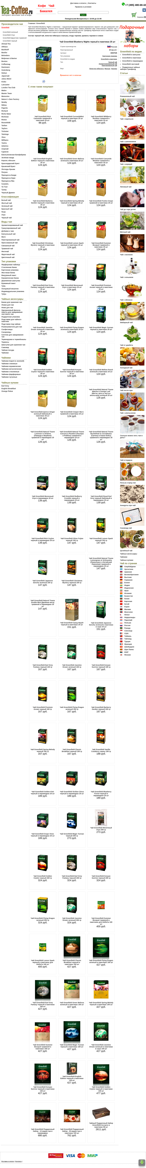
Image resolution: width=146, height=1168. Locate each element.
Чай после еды (126, 390)
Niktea (4, 105)
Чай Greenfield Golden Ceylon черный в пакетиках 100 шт (101, 1089)
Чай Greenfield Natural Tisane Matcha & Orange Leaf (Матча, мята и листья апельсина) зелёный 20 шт (101, 392)
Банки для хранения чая (11, 302)
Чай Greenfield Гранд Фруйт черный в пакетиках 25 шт (72, 624)
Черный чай (6, 218)
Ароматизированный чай (12, 225)
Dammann (5, 67)
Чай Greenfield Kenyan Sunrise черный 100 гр (101, 666)
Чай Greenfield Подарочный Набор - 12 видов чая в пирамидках (42, 1131)
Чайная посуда (7, 350)
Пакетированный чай (10, 240)
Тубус (3, 294)
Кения (126, 599)
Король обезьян (8, 160)
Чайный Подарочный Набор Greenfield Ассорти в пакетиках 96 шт (101, 1125)
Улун (3, 215)
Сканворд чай (126, 528)
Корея (126, 607)
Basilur (4, 53)
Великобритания (131, 575)
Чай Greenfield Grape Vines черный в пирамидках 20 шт (43, 835)
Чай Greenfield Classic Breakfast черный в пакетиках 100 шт (72, 962)
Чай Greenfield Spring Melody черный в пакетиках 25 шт (72, 202)
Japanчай (5, 76)
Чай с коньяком (126, 277)
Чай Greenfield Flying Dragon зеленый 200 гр (43, 919)
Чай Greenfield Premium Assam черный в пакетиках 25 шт (101, 287)
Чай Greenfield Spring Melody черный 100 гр (43, 750)
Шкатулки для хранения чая (13, 345)
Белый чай (6, 200)
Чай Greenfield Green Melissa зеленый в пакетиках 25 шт (72, 160)
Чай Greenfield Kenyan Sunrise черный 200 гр (101, 877)
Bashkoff (5, 50)
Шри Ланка (129, 649)
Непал (127, 615)
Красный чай (6, 209)
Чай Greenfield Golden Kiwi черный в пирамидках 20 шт (43, 793)
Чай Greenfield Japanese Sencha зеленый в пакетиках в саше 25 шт (101, 625)
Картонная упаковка (9, 270)
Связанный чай (7, 246)
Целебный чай (126, 551)
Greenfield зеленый (10, 32)
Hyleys (4, 73)
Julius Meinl (6, 79)
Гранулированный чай (11, 228)
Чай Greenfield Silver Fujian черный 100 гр (72, 539)
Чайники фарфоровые (11, 374)
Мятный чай (125, 232)
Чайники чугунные (9, 377)
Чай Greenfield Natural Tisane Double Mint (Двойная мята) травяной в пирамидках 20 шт (43, 603)
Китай (126, 604)
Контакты (92, 3)
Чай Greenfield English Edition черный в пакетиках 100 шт (71, 1078)
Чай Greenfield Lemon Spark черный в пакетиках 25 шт (72, 244)
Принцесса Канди (8, 175)
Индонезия (129, 588)
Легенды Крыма (8, 169)
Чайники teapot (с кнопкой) (12, 361)
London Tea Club (8, 88)
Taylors (4, 128)
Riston (4, 120)
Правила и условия (83, 7)
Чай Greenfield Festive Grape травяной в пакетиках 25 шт (101, 202)
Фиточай (5, 251)
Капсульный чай (8, 234)
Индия (127, 585)
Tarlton (4, 125)
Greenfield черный (10, 41)
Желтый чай (6, 203)
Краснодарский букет (10, 163)
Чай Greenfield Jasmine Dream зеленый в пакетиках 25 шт (43, 329)
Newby (4, 102)
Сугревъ (5, 184)
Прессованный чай (9, 243)
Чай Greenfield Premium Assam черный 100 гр (43, 708)
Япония (127, 655)
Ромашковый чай (127, 96)
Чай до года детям (128, 209)
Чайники (5, 353)
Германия (128, 580)
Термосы (5, 342)
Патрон (4, 172)
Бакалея (46, 11)
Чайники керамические (11, 366)
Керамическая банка (10, 278)
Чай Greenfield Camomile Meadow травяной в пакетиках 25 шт (101, 161)
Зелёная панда (7, 158)
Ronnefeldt (5, 123)
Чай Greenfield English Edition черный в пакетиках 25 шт (42, 161)
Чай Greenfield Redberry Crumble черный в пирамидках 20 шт (72, 498)
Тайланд (128, 639)
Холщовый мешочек (9, 289)
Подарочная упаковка (10, 317)
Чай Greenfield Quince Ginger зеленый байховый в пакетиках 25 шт (43, 414)
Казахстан (128, 596)
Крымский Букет (8, 166)
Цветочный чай (7, 257)
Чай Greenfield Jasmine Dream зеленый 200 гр (72, 919)
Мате (3, 237)
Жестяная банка (8, 273)
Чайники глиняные (9, 364)
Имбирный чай (126, 322)
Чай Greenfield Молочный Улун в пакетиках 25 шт (72, 286)
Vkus (3, 137)
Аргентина (128, 569)
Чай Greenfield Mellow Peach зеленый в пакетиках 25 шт (101, 371)
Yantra (4, 143)
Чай (51, 5)
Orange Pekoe (7, 391)
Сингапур (128, 631)
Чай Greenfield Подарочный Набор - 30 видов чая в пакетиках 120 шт (72, 1131)
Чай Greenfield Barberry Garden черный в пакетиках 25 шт (42, 203)
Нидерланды (129, 617)
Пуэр (3, 212)
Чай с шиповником (128, 142)
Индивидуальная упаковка (12, 291)
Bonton (4, 61)
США (126, 633)
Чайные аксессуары (128, 554)
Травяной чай (7, 249)
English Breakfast (8, 388)
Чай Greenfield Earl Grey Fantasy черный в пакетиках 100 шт (43, 1004)
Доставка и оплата (78, 3)
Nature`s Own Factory (10, 99)
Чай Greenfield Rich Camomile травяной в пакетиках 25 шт (43, 118)
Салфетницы (7, 329)
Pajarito (4, 108)
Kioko (3, 82)
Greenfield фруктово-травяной (15, 38)
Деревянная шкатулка (10, 281)
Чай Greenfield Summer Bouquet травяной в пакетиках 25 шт (101, 245)
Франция (128, 644)
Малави (127, 609)
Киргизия (128, 601)
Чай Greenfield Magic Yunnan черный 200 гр (72, 835)
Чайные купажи (126, 560)
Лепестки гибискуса (96, 69)
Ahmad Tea (5, 44)
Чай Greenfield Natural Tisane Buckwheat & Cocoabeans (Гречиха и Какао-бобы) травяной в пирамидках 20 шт (101, 435)
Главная (31, 23)
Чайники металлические (11, 369)
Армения (128, 572)
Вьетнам (128, 577)
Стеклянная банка (9, 267)
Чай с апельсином (128, 413)
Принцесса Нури (8, 178)
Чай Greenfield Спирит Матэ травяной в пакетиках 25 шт (72, 413)
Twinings (5, 134)
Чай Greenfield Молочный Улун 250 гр (101, 829)
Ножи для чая (7, 308)
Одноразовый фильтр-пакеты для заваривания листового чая (12, 312)
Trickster (5, 131)
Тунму (4, 190)
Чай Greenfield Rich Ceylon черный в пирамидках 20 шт (43, 539)
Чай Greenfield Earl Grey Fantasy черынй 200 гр (72, 877)
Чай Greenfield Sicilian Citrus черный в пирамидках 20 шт (72, 793)
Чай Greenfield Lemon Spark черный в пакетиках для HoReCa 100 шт (42, 962)
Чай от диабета (126, 345)
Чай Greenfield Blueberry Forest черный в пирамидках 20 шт (101, 794)
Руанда (127, 628)
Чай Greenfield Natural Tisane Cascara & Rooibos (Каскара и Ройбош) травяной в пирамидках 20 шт (72, 435)
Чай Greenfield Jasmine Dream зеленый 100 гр (72, 666)
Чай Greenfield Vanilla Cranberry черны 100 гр (101, 750)
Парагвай (128, 620)
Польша (127, 623)
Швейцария (129, 647)
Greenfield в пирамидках (132, 61)
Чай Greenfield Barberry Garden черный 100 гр (101, 708)
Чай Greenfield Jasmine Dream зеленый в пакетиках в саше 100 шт (101, 1047)
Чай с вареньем (126, 119)
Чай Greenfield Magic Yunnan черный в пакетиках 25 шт (101, 328)
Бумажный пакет (8, 283)
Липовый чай (125, 187)
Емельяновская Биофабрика (13, 155)
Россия (114, 47)
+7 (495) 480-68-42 (135, 5)
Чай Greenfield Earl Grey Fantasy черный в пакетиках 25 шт (43, 287)
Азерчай (4, 149)
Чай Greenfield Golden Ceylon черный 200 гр (42, 877)
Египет (127, 583)
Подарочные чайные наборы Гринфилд (130, 68)
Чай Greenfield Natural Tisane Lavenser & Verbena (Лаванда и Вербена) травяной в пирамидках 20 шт (43, 435)
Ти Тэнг (4, 187)
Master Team (6, 93)
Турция (127, 641)
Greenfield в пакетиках (109, 59)
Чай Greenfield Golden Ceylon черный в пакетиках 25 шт (42, 372)
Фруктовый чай (8, 254)
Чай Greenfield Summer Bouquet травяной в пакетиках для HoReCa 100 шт (101, 921)
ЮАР (126, 652)
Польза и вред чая (128, 483)
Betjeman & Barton (9, 58)
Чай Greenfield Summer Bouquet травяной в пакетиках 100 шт (42, 1047)
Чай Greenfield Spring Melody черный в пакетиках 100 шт (101, 1004)
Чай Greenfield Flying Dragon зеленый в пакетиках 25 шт (72, 328)
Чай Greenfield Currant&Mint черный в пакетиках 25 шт (72, 117)
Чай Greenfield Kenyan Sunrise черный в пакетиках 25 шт (72, 372)
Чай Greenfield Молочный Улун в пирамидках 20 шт (42, 497)
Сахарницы (6, 332)
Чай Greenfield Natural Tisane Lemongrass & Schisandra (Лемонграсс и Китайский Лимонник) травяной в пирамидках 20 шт (101, 562)
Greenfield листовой (130, 64)
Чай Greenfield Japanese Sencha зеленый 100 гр (42, 582)
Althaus (4, 47)
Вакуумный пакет (8, 275)
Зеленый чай (6, 206)
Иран (126, 591)
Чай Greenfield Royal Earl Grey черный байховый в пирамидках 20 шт (101, 498)
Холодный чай (126, 368)
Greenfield (40, 23)
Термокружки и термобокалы (13, 339)
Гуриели (4, 152)
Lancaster (5, 85)
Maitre (3, 90)
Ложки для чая (7, 305)
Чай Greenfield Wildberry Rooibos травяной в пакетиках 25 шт (101, 118)
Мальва (107, 69)
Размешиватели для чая (11, 327)
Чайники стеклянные (10, 372)
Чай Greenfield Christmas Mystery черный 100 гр (71, 582)
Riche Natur (6, 114)
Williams (4, 140)
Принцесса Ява (7, 181)
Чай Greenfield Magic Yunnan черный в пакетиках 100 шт (72, 1046)
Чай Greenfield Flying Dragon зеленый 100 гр (72, 708)
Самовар (5, 347)
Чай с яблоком (126, 300)
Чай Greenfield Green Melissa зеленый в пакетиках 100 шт (72, 1004)
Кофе (42, 5)
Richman (5, 117)
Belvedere (5, 55)
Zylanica (4, 146)
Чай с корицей (126, 164)
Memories (5, 96)
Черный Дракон (8, 193)
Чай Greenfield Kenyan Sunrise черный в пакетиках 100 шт (43, 1089)
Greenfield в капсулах (131, 55)
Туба (3, 286)
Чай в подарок (126, 460)
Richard (4, 111)
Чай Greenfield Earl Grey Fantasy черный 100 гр (43, 666)
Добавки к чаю (7, 231)
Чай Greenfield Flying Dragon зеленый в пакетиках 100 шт (101, 961)
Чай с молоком (126, 255)
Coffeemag (5, 64)
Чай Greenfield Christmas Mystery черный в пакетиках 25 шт (43, 245)
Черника (114, 69)
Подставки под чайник (10, 324)
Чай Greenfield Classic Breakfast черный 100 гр (72, 750)
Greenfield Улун (9, 35)
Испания (128, 593)
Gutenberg (5, 70)
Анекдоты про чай (128, 505)
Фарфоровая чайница (10, 265)
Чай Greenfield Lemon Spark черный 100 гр (101, 539)
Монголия (128, 612)
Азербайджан (130, 567)
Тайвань (127, 636)
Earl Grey (5, 386)
